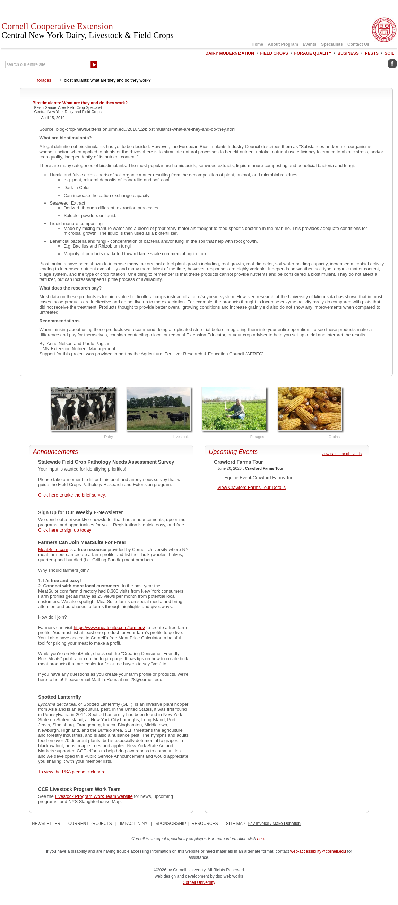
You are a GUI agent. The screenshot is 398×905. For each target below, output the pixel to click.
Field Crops (274, 53)
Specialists (332, 44)
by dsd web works (226, 876)
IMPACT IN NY (133, 823)
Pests (371, 53)
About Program (283, 44)
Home (257, 44)
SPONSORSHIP (170, 823)
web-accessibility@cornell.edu (318, 851)
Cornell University (199, 882)
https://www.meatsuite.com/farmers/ (109, 627)
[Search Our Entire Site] (47, 64)
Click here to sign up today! (65, 530)
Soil (389, 53)
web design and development (182, 876)
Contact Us (358, 44)
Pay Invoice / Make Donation (274, 823)
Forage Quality (312, 53)
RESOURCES (205, 823)
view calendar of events (342, 453)
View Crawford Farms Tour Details (251, 487)
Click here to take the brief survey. (72, 495)
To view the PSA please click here (71, 771)
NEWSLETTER (46, 823)
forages (44, 80)
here (261, 838)
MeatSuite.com (53, 549)
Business (348, 53)
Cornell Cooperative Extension (87, 30)
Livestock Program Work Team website (93, 796)
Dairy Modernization (229, 53)
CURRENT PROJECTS (90, 823)
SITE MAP (235, 823)
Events (309, 44)
